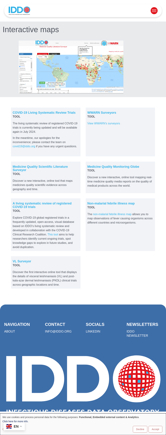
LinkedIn (93, 331)
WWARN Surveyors (101, 112)
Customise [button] (8, 429)
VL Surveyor (22, 261)
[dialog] (83, 424)
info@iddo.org (58, 331)
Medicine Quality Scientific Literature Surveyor (40, 168)
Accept (155, 429)
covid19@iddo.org (24, 146)
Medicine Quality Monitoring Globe (113, 166)
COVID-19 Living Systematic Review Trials (44, 112)
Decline (140, 429)
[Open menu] (154, 10)
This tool (52, 234)
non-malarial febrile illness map (112, 214)
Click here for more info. (15, 421)
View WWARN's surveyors (103, 123)
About (9, 331)
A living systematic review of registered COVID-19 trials (42, 205)
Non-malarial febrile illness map (111, 203)
